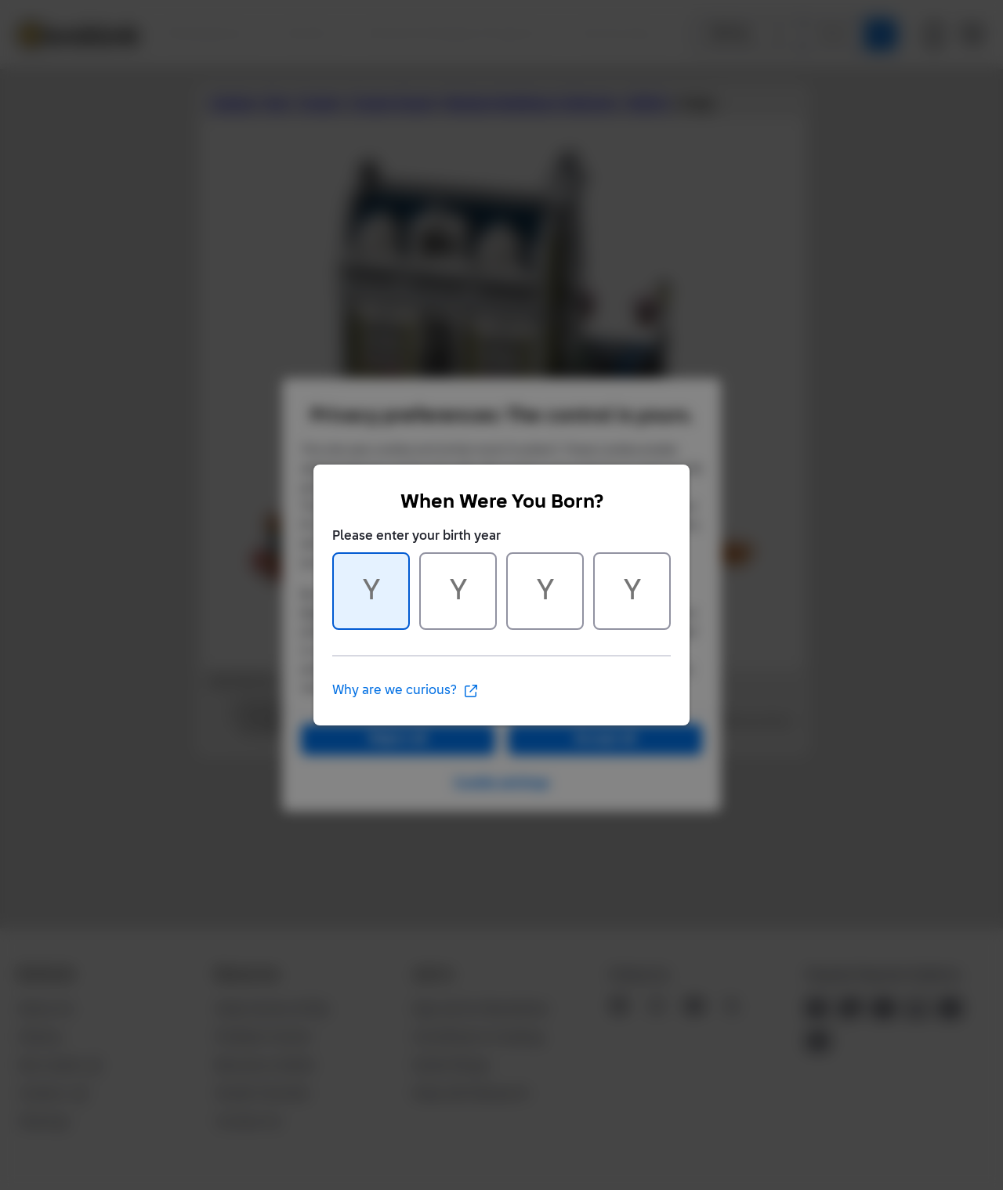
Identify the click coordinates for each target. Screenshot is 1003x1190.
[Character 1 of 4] (371, 591)
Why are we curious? (405, 691)
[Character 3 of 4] (545, 591)
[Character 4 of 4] (632, 591)
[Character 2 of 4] (458, 591)
